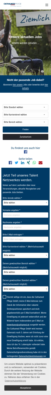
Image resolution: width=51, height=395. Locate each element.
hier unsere (18, 84)
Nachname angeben (12, 222)
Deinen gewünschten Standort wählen (20, 282)
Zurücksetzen (25, 137)
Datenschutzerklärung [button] (15, 381)
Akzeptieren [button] (25, 388)
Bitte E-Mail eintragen (13, 234)
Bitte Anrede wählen (12, 198)
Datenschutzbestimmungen (31, 356)
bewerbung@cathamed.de (18, 324)
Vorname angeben (11, 210)
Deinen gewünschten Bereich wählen (19, 265)
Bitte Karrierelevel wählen (23, 248)
